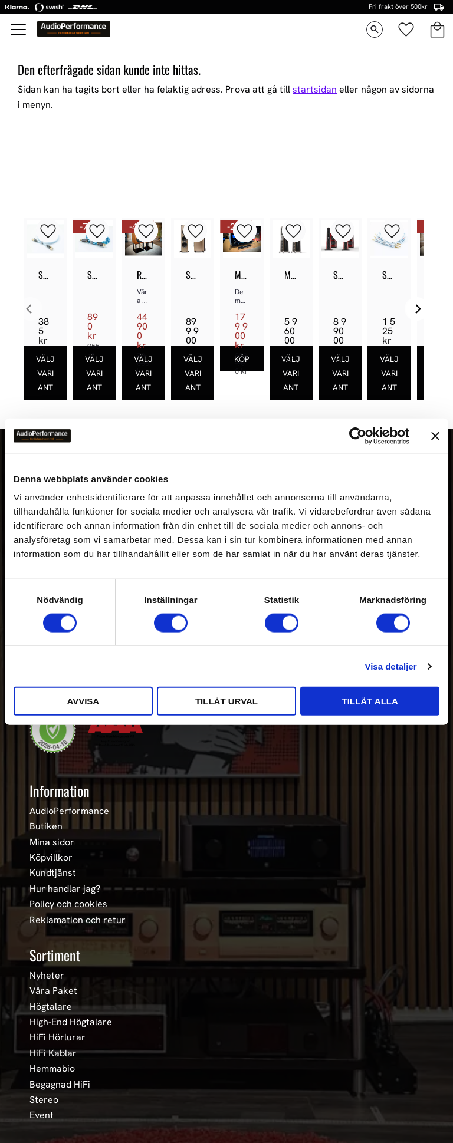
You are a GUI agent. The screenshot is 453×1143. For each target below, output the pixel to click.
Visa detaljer (390, 666)
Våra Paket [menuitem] (53, 991)
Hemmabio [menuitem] (52, 1068)
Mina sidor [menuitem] (51, 842)
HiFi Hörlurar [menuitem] (57, 1037)
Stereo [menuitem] (43, 1100)
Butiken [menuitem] (46, 826)
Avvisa (83, 701)
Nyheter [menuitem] (46, 975)
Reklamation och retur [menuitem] (77, 920)
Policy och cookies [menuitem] (68, 904)
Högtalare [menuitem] (50, 1007)
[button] (19, 29)
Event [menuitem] (41, 1115)
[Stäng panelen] (435, 435)
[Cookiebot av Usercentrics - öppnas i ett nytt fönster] (357, 435)
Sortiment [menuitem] (54, 955)
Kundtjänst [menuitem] (52, 873)
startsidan (315, 89)
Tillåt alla (370, 701)
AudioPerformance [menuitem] (69, 811)
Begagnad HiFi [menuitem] (59, 1084)
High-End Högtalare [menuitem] (70, 1022)
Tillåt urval (226, 701)
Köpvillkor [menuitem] (51, 857)
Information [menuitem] (59, 790)
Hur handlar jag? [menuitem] (64, 889)
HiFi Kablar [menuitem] (53, 1053)
